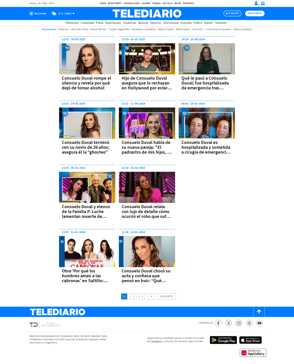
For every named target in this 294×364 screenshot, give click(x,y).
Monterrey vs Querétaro (144, 29)
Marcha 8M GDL (98, 29)
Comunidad (87, 23)
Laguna (146, 3)
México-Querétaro (243, 29)
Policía (99, 23)
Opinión (208, 23)
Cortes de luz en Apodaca (218, 29)
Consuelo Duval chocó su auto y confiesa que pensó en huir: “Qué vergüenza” (146, 278)
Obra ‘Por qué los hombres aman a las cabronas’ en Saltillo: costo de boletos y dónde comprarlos (86, 281)
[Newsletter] (263, 4)
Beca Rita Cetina (79, 29)
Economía (186, 23)
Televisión (221, 23)
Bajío (178, 3)
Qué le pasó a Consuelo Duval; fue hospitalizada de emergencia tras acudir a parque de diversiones (205, 88)
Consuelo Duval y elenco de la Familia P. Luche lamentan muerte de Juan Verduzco (86, 214)
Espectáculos (113, 23)
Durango (188, 3)
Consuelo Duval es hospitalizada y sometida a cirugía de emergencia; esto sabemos (206, 149)
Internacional (170, 23)
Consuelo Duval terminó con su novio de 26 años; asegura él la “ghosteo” (85, 147)
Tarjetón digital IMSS (119, 29)
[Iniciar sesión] (256, 3)
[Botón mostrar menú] (38, 13)
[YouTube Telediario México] (259, 323)
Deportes (155, 23)
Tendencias (129, 23)
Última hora (72, 23)
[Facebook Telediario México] (218, 323)
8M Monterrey (183, 29)
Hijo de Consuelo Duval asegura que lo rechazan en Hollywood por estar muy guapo (146, 85)
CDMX (103, 3)
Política (198, 23)
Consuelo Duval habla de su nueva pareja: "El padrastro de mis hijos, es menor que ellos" (147, 149)
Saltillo (168, 3)
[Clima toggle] (61, 13)
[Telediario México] (147, 13)
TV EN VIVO (233, 13)
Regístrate (255, 13)
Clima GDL (197, 29)
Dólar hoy (64, 29)
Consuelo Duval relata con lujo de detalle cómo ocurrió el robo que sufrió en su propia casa (147, 214)
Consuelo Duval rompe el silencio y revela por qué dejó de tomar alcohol (86, 83)
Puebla (156, 3)
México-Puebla (165, 29)
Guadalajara (132, 3)
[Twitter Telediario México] (228, 323)
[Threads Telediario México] (249, 323)
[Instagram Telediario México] (239, 323)
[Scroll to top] (259, 312)
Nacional (143, 23)
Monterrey (115, 3)
